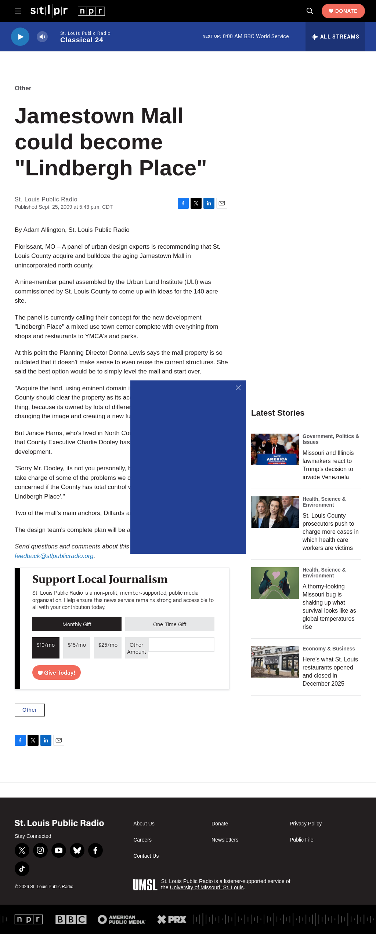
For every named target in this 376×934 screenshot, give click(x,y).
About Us (144, 824)
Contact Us (146, 856)
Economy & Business (329, 649)
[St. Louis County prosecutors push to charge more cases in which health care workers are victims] (275, 512)
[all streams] (335, 36)
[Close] (238, 387)
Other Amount (136, 648)
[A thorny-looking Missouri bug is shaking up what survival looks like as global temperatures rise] (275, 583)
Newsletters (225, 840)
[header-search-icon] (310, 11)
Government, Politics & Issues (331, 439)
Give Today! (57, 672)
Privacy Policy (306, 824)
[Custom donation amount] (181, 644)
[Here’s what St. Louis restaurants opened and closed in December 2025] (275, 662)
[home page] (67, 10)
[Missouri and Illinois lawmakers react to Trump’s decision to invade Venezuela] (275, 449)
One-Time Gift (170, 624)
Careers (142, 840)
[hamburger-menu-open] (18, 11)
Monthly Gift (76, 624)
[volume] (42, 37)
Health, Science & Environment (324, 502)
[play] (20, 37)
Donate (346, 11)
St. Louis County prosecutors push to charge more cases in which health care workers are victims (331, 531)
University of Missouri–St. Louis (207, 887)
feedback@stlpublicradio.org (54, 555)
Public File (302, 840)
